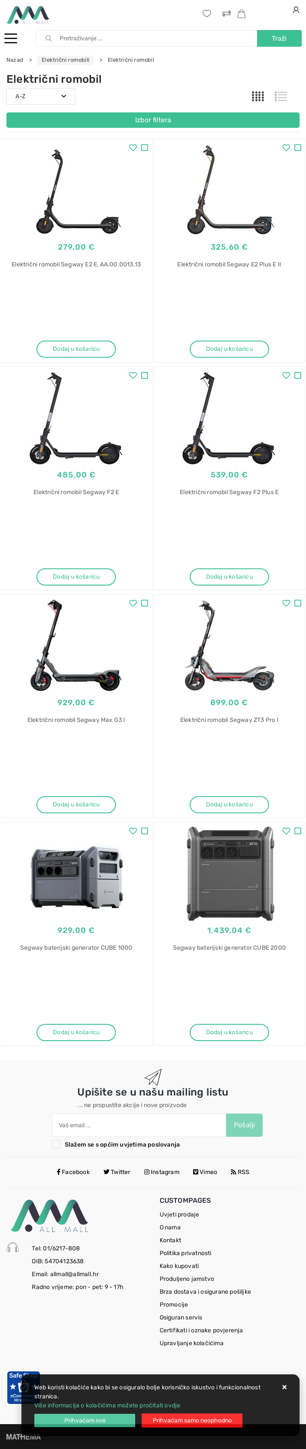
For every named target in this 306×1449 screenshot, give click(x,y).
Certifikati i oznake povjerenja (201, 1330)
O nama (170, 1227)
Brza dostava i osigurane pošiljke (205, 1291)
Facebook (73, 1172)
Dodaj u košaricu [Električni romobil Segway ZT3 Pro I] (229, 804)
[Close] (84, 1420)
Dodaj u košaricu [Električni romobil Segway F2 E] (76, 576)
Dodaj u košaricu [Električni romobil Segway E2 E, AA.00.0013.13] (76, 349)
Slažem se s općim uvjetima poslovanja (122, 1144)
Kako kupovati (179, 1266)
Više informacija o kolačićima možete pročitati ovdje (107, 1405)
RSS (240, 1172)
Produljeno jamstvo (187, 1279)
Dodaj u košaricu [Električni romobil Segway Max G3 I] (76, 804)
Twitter (116, 1172)
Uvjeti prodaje (180, 1214)
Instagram (161, 1172)
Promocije (174, 1304)
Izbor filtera (153, 120)
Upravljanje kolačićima (192, 1343)
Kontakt (170, 1240)
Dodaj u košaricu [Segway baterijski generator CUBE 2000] (229, 1032)
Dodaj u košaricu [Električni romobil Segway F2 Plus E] (229, 576)
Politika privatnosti (186, 1253)
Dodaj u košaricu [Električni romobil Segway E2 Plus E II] (229, 349)
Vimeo (205, 1172)
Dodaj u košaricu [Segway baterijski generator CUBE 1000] (76, 1032)
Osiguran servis (181, 1317)
